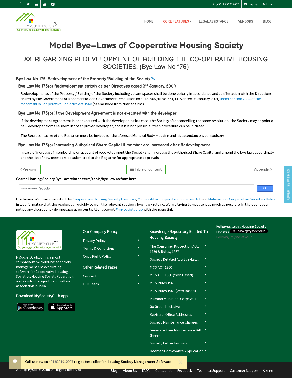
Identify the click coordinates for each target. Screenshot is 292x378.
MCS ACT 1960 (161, 267)
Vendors (245, 21)
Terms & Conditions (99, 248)
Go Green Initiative (165, 306)
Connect (90, 276)
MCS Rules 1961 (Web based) (173, 290)
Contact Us (163, 370)
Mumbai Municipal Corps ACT (173, 298)
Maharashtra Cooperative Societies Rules (241, 199)
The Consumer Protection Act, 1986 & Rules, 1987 (174, 249)
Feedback (184, 370)
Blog (267, 21)
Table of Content (146, 169)
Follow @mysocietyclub (234, 237)
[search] (136, 188)
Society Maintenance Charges (174, 322)
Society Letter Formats (169, 343)
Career (268, 370)
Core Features (176, 21)
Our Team (91, 283)
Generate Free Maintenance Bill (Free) (175, 333)
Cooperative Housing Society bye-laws (104, 199)
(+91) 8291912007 (225, 4)
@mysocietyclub (129, 209)
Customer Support (244, 370)
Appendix (263, 169)
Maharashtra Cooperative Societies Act (169, 199)
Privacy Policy (94, 240)
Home (148, 21)
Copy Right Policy (97, 256)
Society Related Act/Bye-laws (174, 259)
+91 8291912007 (61, 361)
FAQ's (146, 370)
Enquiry (251, 4)
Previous (28, 169)
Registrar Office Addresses (171, 314)
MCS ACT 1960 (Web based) (171, 274)
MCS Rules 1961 (162, 282)
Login (268, 4)
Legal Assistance (213, 21)
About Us (130, 370)
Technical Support (211, 370)
